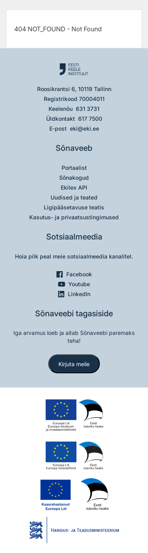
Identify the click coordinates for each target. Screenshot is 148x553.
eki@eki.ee (84, 128)
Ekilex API (74, 187)
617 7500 (90, 118)
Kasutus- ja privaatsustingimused (74, 217)
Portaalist (74, 167)
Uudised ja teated (74, 197)
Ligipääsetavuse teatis (74, 207)
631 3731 (87, 108)
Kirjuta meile (74, 364)
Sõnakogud (74, 177)
